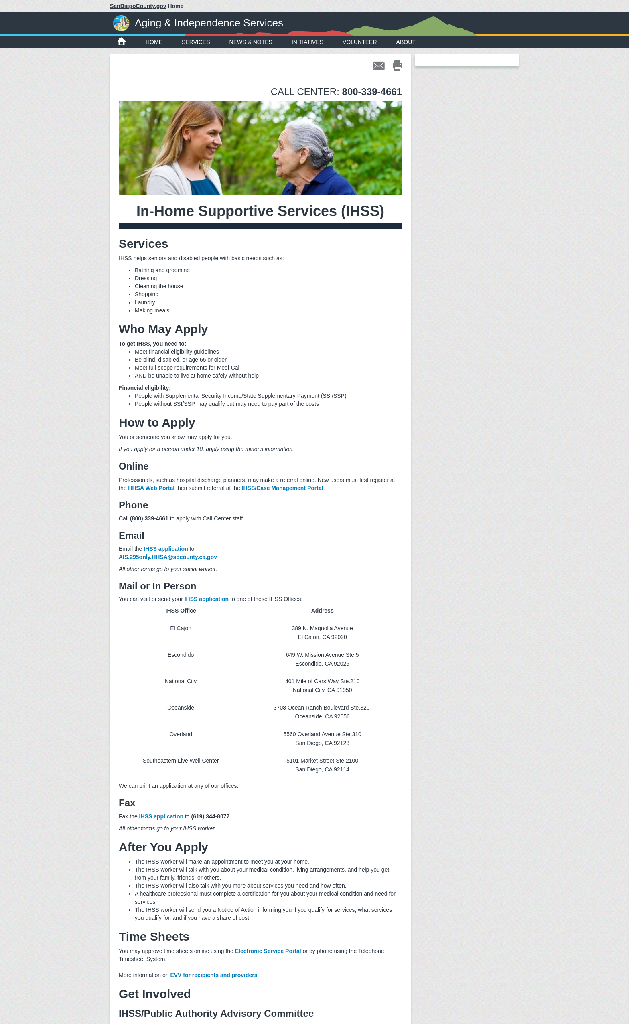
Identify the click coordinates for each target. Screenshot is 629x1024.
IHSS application (166, 549)
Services (196, 42)
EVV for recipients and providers (213, 975)
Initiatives (307, 42)
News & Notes (250, 42)
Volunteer (360, 42)
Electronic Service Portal (268, 951)
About (406, 42)
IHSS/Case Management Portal (282, 488)
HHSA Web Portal (151, 488)
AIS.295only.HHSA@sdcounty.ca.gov (168, 557)
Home (154, 42)
